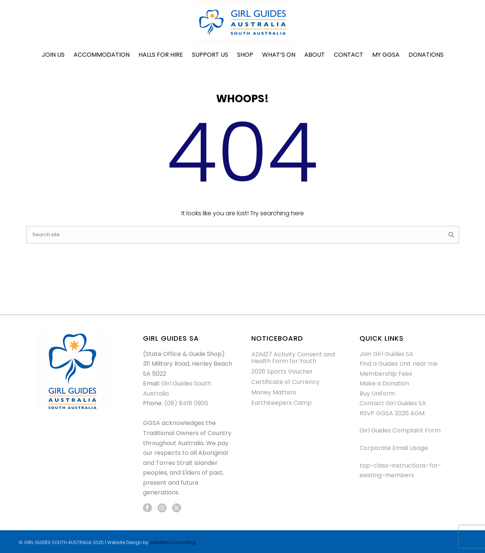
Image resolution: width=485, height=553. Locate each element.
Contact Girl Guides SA (393, 403)
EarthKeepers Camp (281, 403)
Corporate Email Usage (394, 448)
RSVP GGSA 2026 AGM (392, 413)
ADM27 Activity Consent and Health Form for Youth (293, 358)
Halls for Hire (161, 54)
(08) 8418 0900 (186, 403)
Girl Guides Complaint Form (400, 430)
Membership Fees (386, 373)
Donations (426, 54)
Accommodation (102, 54)
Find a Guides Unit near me (399, 363)
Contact (348, 54)
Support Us (210, 54)
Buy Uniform (377, 393)
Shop (245, 54)
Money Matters (273, 392)
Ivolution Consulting (173, 542)
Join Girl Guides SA (386, 354)
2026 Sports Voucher (282, 371)
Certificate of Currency (285, 382)
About (314, 54)
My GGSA (385, 54)
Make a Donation (384, 383)
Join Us (53, 54)
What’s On (278, 54)
